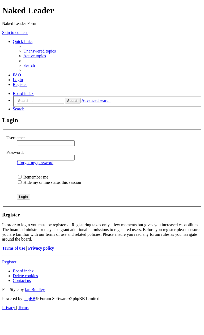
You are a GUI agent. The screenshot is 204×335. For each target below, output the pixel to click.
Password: (15, 152)
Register (9, 262)
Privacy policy (41, 248)
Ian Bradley (35, 289)
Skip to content (15, 32)
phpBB (29, 298)
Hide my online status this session (49, 182)
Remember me (33, 177)
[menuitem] (39, 51)
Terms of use (13, 248)
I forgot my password (35, 162)
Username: (15, 138)
